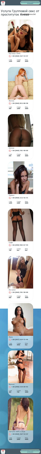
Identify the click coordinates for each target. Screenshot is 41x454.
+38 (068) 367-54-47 (18, 56)
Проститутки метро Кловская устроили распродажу (30, 2)
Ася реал (12, 290)
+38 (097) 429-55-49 (18, 340)
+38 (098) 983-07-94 (18, 245)
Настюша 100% (14, 53)
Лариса (11, 195)
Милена (11, 384)
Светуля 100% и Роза (17, 431)
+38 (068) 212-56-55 (18, 198)
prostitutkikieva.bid (28, 14)
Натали (11, 148)
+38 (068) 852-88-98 (18, 103)
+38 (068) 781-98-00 (18, 151)
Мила (11, 337)
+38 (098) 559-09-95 (18, 387)
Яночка (11, 101)
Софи (11, 242)
